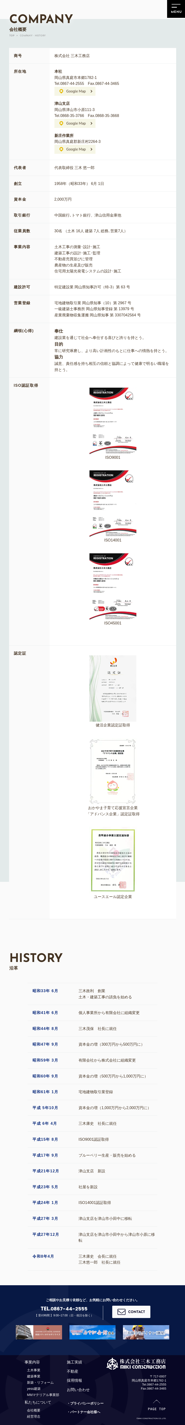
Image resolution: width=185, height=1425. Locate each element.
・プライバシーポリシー (85, 1403)
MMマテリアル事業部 (43, 1395)
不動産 (72, 1371)
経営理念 (33, 1416)
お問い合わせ (78, 1390)
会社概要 (33, 1410)
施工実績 (74, 1362)
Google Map (76, 91)
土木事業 (33, 1370)
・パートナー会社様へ (83, 1412)
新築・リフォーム (40, 1382)
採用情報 (74, 1380)
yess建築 (34, 1389)
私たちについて (38, 1402)
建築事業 (33, 1376)
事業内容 (32, 1362)
